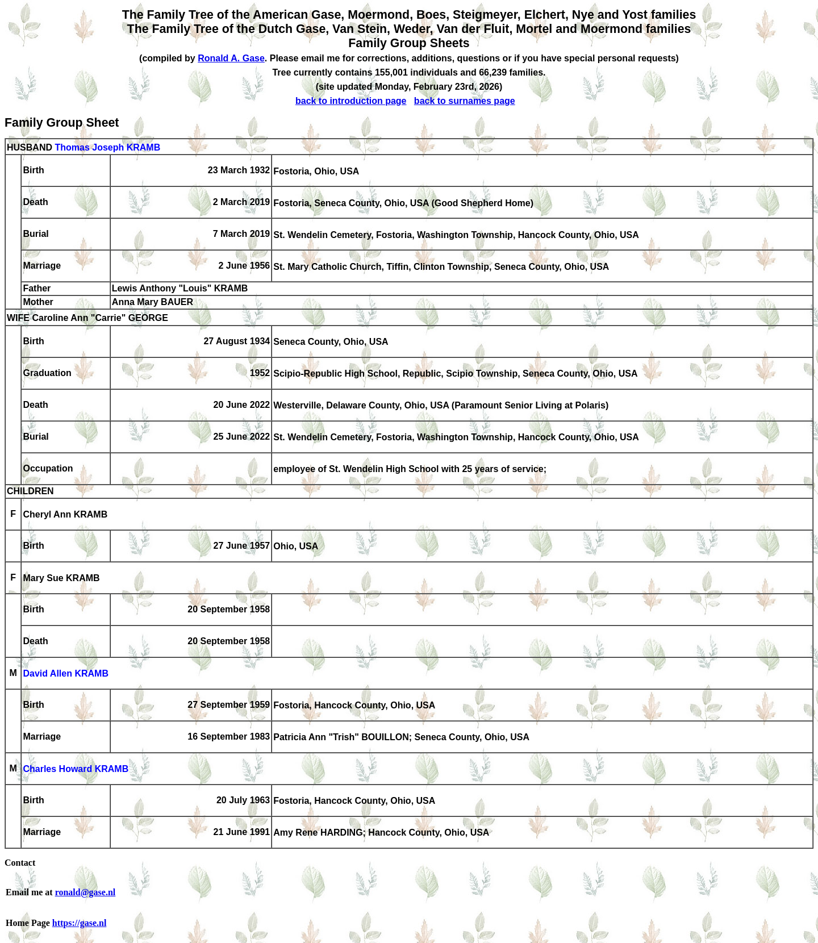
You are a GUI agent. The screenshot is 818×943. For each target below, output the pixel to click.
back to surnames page (464, 101)
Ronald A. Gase (231, 58)
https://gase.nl (79, 923)
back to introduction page (351, 101)
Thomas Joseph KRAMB (107, 147)
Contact (20, 862)
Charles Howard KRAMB (75, 769)
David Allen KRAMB (65, 674)
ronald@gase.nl (85, 892)
